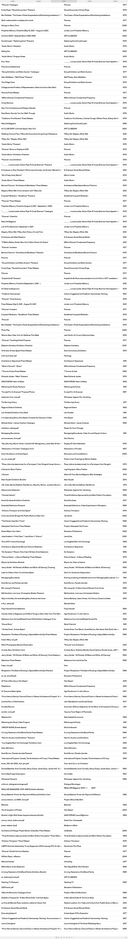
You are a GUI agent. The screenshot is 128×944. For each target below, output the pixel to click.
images (38, 1)
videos (90, 1)
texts (63, 1)
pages (13, 1)
